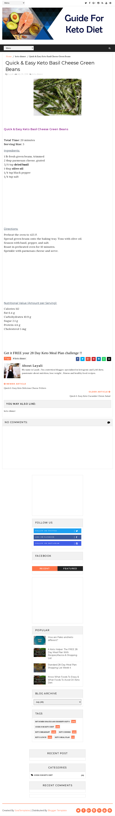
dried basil (21, 164)
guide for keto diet (44, 727)
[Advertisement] (57, 200)
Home (9, 56)
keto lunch (40, 737)
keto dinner (20, 56)
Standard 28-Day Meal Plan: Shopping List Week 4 (62, 666)
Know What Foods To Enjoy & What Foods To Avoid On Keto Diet (64, 680)
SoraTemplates (22, 810)
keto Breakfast (42, 732)
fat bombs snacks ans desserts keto (52, 722)
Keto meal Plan (62, 737)
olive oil (17, 168)
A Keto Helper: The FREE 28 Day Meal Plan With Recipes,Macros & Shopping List (63, 654)
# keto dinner (19, 359)
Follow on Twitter (58, 531)
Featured (70, 568)
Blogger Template (57, 810)
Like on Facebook (58, 537)
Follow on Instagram (58, 544)
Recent (45, 568)
